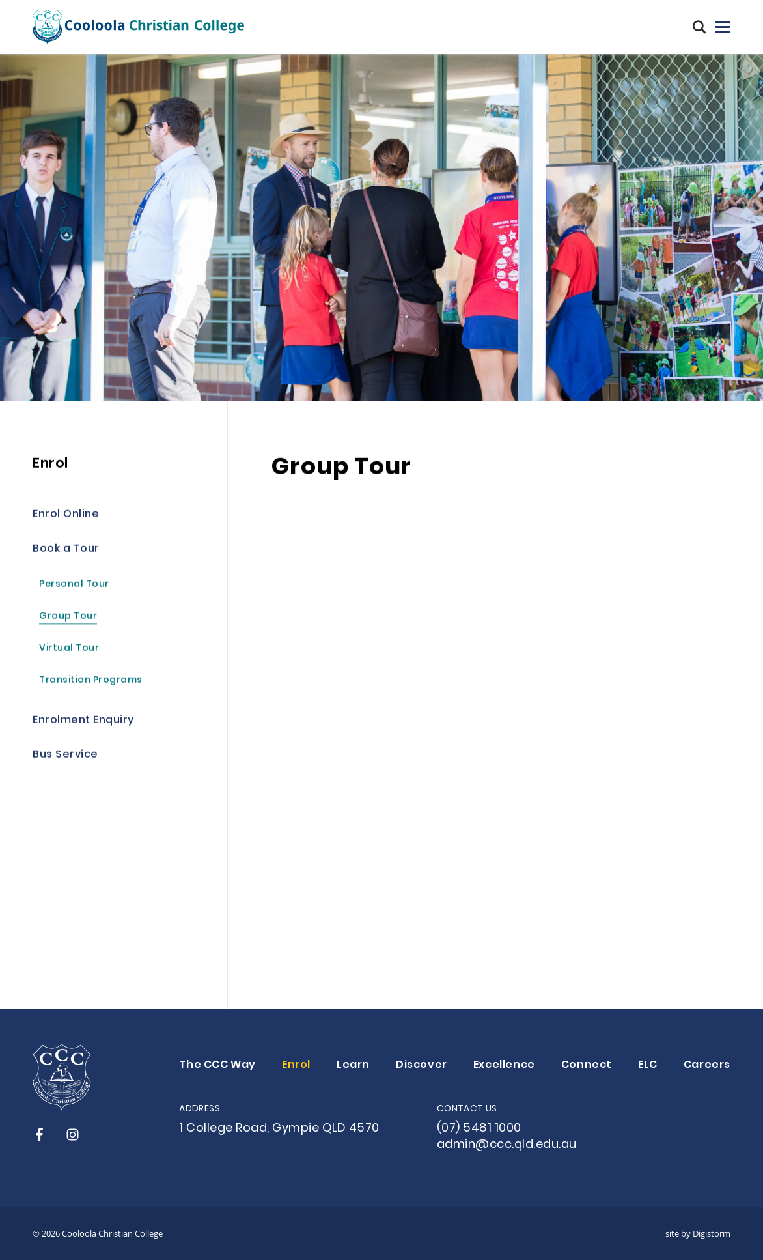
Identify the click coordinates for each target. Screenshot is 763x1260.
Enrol (296, 1065)
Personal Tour (74, 586)
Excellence (504, 1065)
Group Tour (68, 618)
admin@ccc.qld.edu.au (507, 1145)
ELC (648, 1065)
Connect (586, 1065)
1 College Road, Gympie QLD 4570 (279, 1128)
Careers (707, 1065)
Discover (421, 1065)
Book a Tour (66, 550)
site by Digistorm (697, 1233)
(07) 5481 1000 (479, 1128)
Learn (353, 1065)
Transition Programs (91, 682)
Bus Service (65, 756)
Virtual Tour (69, 650)
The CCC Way (217, 1065)
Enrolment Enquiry (83, 721)
